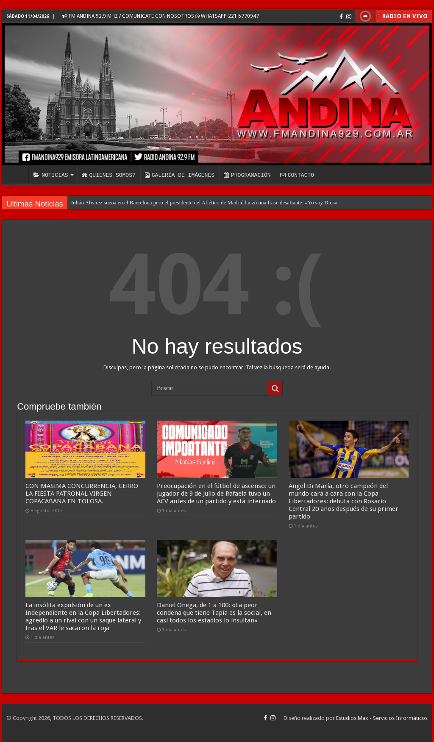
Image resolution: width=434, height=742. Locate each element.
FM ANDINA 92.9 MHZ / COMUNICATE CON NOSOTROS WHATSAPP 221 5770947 (160, 16)
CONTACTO (297, 175)
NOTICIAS (50, 175)
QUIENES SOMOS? (109, 175)
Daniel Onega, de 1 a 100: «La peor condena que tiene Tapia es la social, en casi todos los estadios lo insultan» (214, 612)
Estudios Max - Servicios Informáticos (382, 718)
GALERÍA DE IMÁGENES (179, 175)
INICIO (17, 174)
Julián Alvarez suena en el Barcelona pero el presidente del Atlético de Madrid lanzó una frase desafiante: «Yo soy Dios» (204, 202)
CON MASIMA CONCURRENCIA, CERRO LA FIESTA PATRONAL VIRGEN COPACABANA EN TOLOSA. (81, 493)
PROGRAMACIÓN (247, 175)
